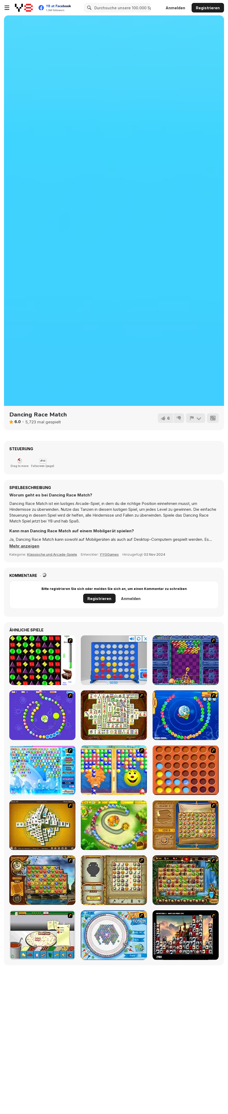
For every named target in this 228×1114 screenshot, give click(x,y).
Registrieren (208, 8)
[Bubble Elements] (42, 770)
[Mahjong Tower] (42, 825)
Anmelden (175, 8)
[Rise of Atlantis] (186, 825)
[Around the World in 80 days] (42, 880)
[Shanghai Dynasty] (114, 715)
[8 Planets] (42, 715)
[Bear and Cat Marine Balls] (186, 715)
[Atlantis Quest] (114, 880)
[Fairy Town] (114, 935)
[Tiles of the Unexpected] (186, 935)
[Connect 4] (114, 660)
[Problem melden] (195, 418)
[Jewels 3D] (42, 660)
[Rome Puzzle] (186, 880)
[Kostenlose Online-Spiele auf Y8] (24, 8)
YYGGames (109, 554)
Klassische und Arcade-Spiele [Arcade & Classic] (52, 554)
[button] (24, 546)
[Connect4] (186, 770)
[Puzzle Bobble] (186, 660)
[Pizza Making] (42, 935)
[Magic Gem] (114, 770)
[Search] (88, 7)
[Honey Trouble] (114, 825)
